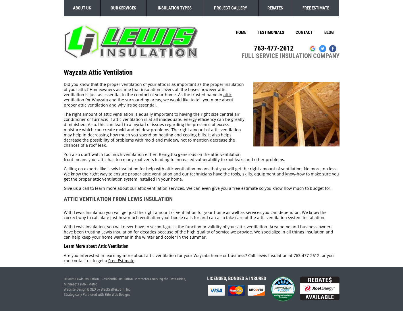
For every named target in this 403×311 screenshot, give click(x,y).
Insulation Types (175, 8)
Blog (329, 32)
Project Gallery (230, 8)
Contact (304, 32)
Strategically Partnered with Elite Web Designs (97, 294)
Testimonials (271, 32)
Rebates (275, 8)
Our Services (123, 8)
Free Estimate (315, 8)
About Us (82, 8)
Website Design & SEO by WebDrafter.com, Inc (97, 289)
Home (241, 32)
